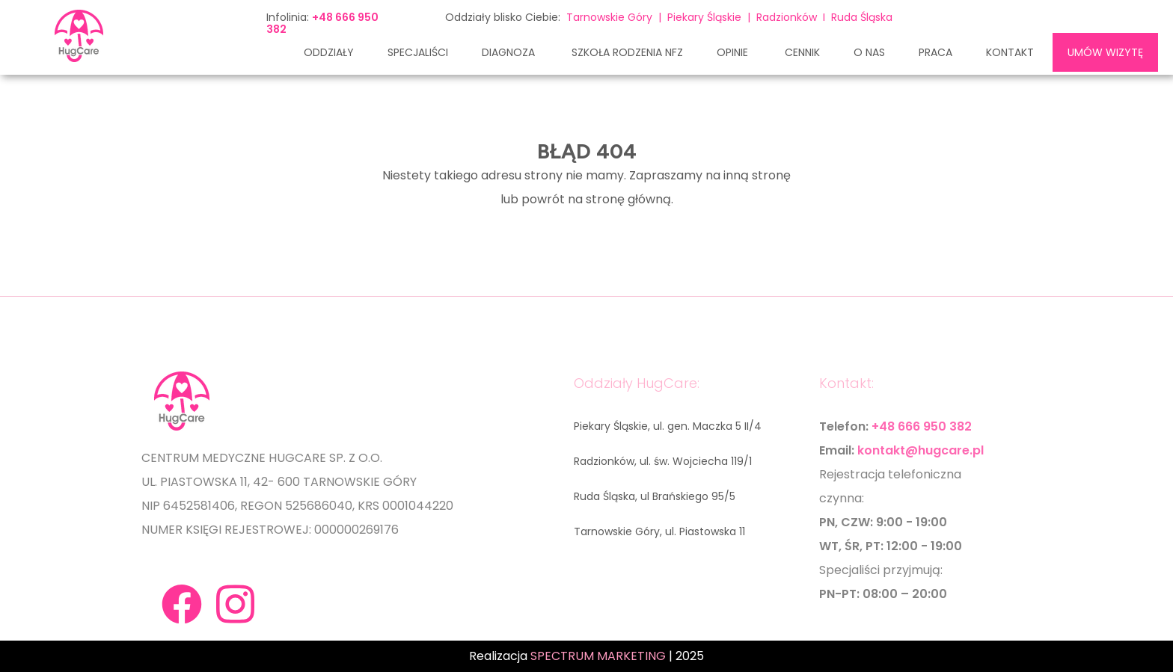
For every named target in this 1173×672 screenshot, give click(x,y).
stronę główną (628, 199)
